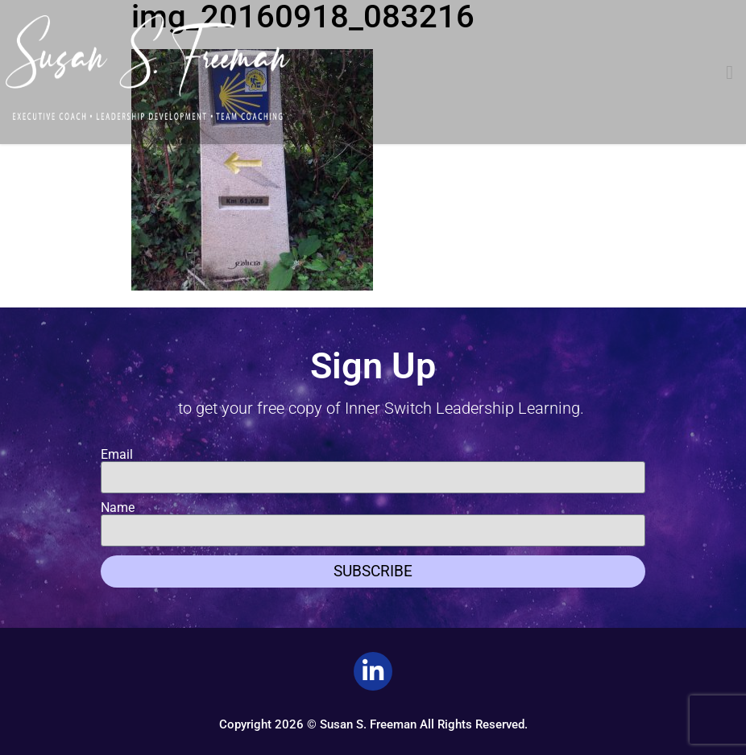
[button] (729, 72)
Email (117, 454)
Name (118, 507)
